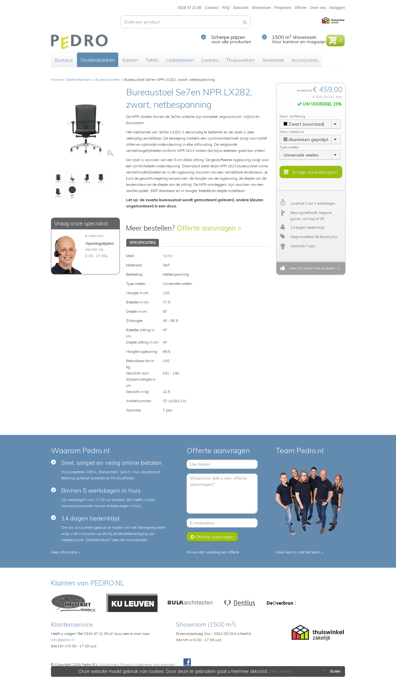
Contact (212, 8)
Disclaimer (108, 664)
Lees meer (280, 671)
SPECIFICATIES (142, 242)
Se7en (168, 255)
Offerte (301, 8)
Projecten (282, 8)
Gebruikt (240, 8)
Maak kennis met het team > (299, 552)
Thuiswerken (240, 60)
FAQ (226, 8)
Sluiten (331, 671)
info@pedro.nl (62, 639)
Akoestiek (273, 60)
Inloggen (337, 8)
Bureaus (63, 60)
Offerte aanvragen (212, 537)
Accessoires (305, 60)
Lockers (210, 60)
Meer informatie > (66, 552)
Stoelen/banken (97, 60)
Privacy (126, 664)
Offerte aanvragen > (209, 227)
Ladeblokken (180, 60)
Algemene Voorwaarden (155, 664)
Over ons (318, 8)
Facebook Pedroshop (187, 662)
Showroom (261, 8)
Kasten (130, 60)
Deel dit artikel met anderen (311, 268)
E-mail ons (94, 235)
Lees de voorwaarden (130, 539)
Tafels (151, 60)
